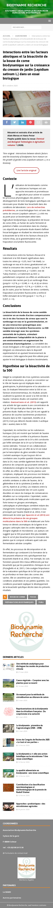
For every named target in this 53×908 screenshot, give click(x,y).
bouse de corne (17, 597)
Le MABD (7, 892)
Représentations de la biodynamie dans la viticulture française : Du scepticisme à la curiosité (32, 711)
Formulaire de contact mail (16, 853)
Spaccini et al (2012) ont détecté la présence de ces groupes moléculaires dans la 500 (26, 518)
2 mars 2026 (22, 731)
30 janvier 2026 (23, 809)
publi (41, 602)
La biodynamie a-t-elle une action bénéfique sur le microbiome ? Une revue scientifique (32, 756)
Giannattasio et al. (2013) (23, 402)
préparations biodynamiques (19, 602)
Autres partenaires (12, 897)
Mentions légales (26, 879)
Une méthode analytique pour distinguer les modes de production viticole (32, 666)
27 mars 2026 (23, 672)
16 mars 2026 (23, 686)
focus (33, 597)
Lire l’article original (26, 170)
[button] (49, 21)
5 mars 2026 (22, 700)
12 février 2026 (23, 745)
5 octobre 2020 (11, 85)
